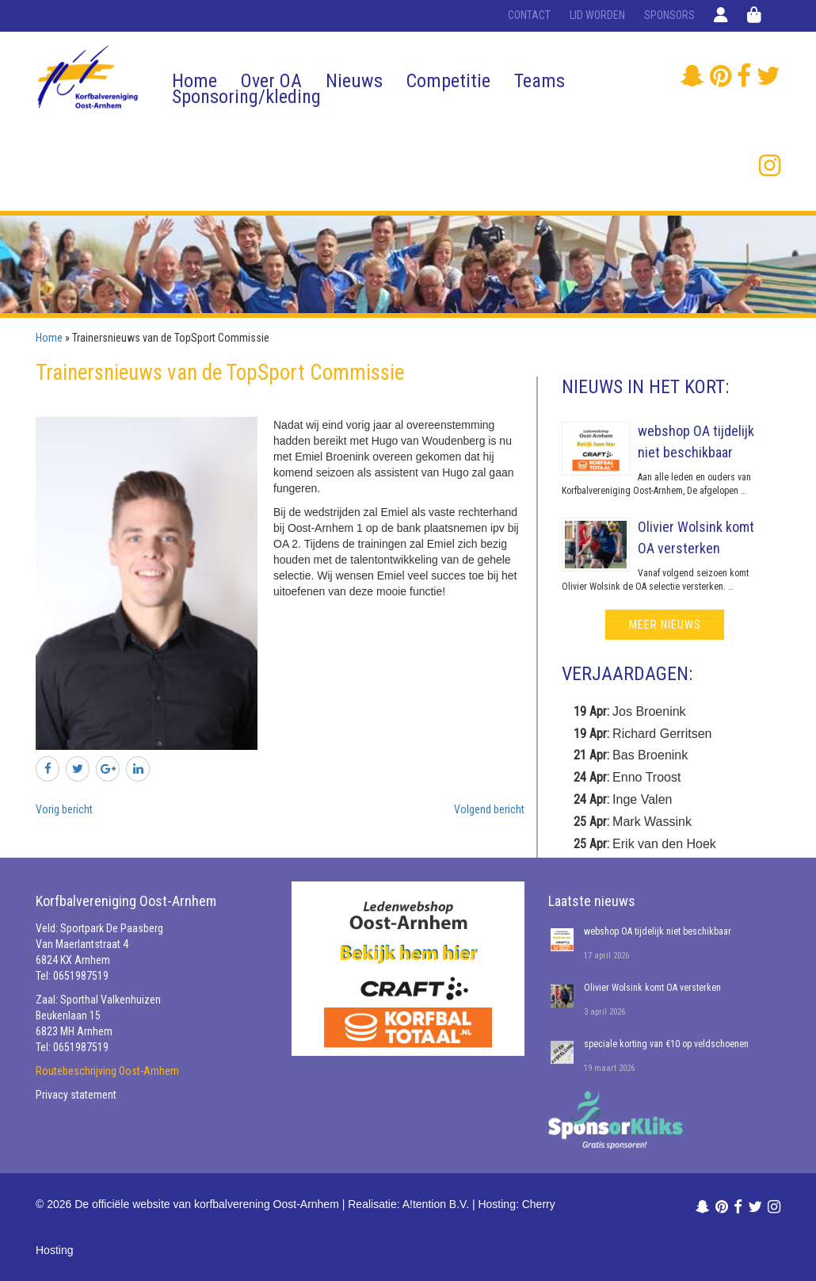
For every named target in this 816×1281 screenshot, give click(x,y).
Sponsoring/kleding (246, 97)
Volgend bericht (489, 809)
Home (194, 81)
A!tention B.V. (435, 1204)
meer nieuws (665, 624)
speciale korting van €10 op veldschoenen (666, 1044)
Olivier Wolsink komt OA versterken (652, 987)
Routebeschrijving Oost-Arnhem (107, 1071)
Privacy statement (76, 1094)
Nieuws (354, 81)
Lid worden (597, 15)
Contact (529, 15)
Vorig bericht (64, 809)
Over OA (271, 81)
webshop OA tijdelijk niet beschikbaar (657, 931)
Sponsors (669, 15)
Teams (539, 81)
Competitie (448, 81)
